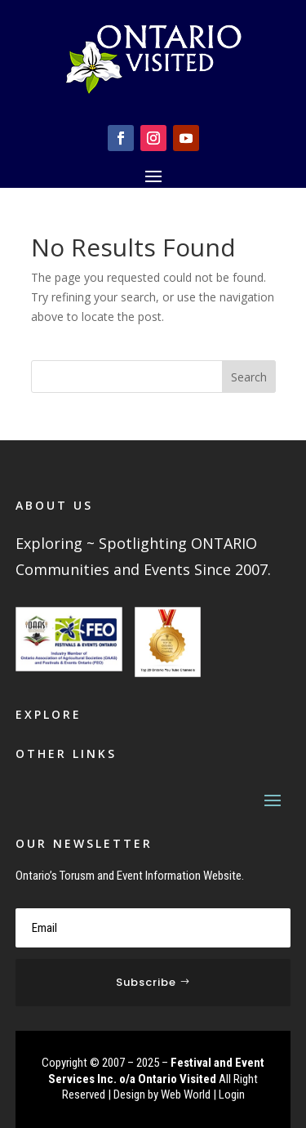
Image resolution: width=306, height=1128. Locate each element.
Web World (186, 1094)
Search (249, 377)
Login (232, 1094)
